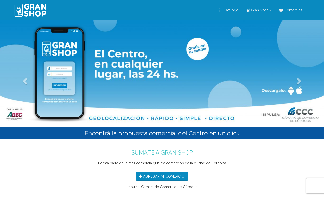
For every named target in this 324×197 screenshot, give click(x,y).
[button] (24, 79)
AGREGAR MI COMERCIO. (162, 176)
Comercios (290, 10)
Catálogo (228, 10)
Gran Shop (258, 10)
